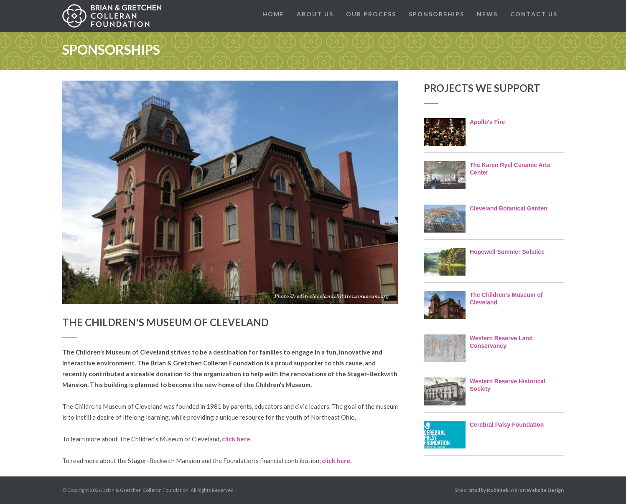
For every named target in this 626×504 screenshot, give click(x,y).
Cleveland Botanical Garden (508, 208)
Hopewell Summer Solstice (507, 251)
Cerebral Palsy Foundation (507, 424)
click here (236, 439)
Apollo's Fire (487, 122)
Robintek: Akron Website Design (525, 490)
